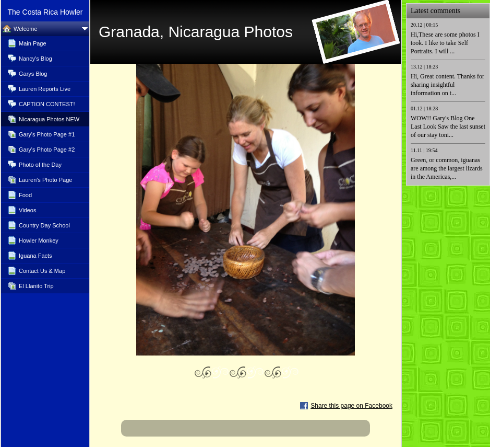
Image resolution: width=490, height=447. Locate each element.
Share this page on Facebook (351, 405)
